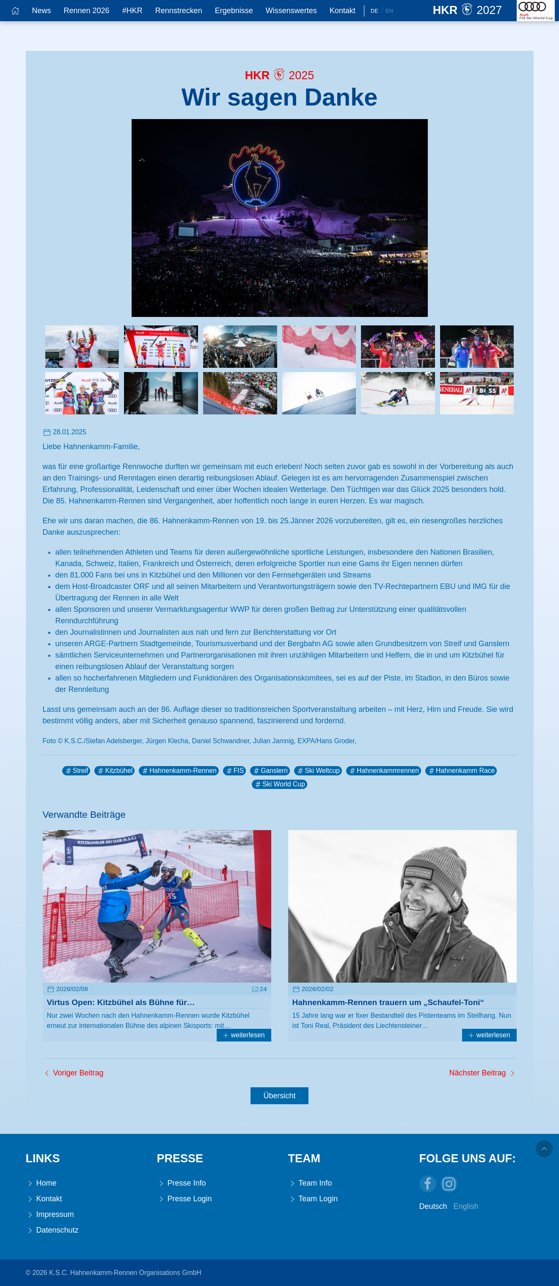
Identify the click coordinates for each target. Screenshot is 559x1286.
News (41, 10)
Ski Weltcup (318, 771)
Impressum (50, 1214)
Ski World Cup (279, 784)
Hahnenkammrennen (383, 771)
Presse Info (181, 1183)
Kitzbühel (114, 771)
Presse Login (184, 1198)
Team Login (313, 1198)
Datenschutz (52, 1230)
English (466, 1206)
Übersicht (279, 1096)
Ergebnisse (234, 10)
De (374, 11)
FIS (234, 771)
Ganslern (270, 771)
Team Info (310, 1183)
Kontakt (342, 10)
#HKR (132, 10)
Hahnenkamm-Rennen (178, 771)
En (389, 11)
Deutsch (433, 1206)
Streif (76, 771)
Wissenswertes (291, 10)
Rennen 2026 (87, 10)
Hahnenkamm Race (461, 771)
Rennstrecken (178, 10)
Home (41, 1183)
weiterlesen (243, 1035)
